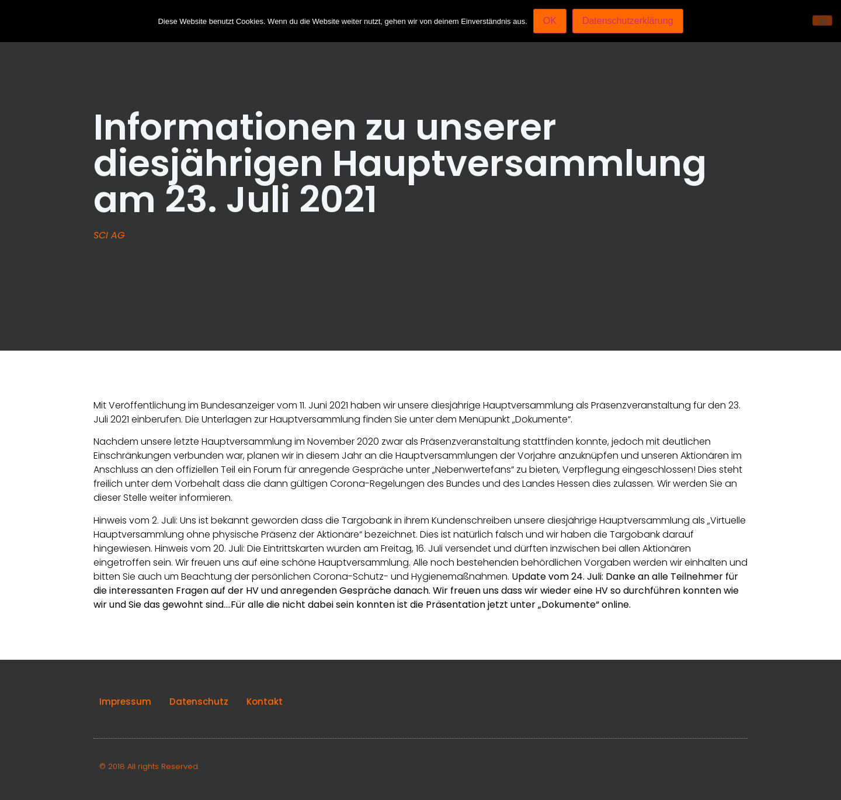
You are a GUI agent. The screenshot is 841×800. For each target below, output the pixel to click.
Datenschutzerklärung (627, 21)
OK (550, 21)
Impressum (125, 701)
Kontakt (264, 701)
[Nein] (822, 20)
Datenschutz (198, 701)
